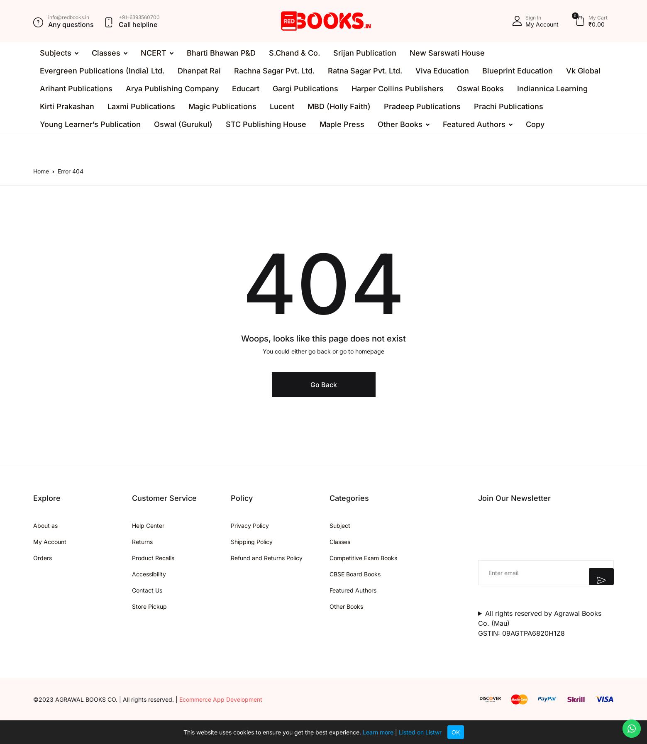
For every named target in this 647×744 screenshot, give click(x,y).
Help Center (148, 525)
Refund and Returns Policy (267, 557)
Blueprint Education (517, 70)
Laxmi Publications (141, 106)
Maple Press (342, 124)
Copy (535, 124)
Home (41, 171)
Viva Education (442, 70)
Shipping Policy (252, 541)
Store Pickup (149, 606)
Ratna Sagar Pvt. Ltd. (365, 70)
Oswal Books (480, 88)
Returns (142, 541)
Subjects (55, 53)
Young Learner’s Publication (90, 124)
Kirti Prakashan (67, 106)
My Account (49, 541)
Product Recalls (153, 557)
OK (456, 732)
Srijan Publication (364, 53)
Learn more (378, 732)
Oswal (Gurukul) (183, 124)
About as (45, 525)
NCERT (153, 53)
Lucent (282, 106)
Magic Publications (222, 106)
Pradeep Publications (422, 106)
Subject (340, 525)
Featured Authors (474, 124)
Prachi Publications (508, 106)
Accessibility (149, 574)
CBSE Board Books (355, 574)
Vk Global (583, 70)
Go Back (323, 385)
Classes (106, 53)
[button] (535, 21)
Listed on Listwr (420, 732)
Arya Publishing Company (172, 88)
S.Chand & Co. (294, 53)
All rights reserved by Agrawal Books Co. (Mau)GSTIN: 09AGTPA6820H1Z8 (539, 623)
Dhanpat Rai (199, 70)
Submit (601, 576)
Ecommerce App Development (220, 699)
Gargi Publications (305, 88)
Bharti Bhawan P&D (221, 53)
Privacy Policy (250, 525)
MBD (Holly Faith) (339, 106)
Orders (42, 557)
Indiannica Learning (552, 88)
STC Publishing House (266, 124)
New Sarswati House (447, 53)
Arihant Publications (76, 88)
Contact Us (147, 590)
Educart (245, 88)
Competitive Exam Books (363, 557)
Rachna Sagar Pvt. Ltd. (274, 70)
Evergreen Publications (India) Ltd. (102, 70)
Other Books (400, 124)
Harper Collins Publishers (398, 88)
